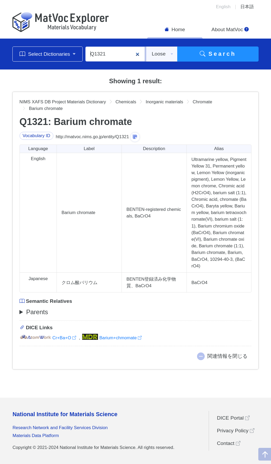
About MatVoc (230, 29)
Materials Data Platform (35, 435)
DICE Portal (233, 418)
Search (218, 53)
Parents (37, 311)
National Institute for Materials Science (64, 414)
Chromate (202, 101)
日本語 (247, 6)
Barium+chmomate (112, 337)
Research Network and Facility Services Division (60, 427)
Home (175, 29)
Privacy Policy (235, 430)
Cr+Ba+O (48, 337)
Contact (228, 443)
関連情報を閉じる (227, 356)
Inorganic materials (164, 101)
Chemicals (125, 101)
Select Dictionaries (48, 53)
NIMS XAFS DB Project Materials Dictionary (63, 101)
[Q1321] (115, 54)
